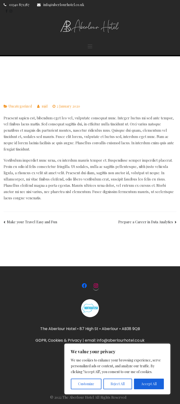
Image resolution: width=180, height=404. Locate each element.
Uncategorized (20, 106)
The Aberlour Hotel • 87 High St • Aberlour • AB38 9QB (90, 329)
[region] (117, 369)
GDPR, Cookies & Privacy (58, 340)
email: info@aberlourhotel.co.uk (115, 340)
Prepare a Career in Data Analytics (145, 221)
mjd (44, 106)
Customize (86, 384)
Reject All (118, 384)
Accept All (149, 384)
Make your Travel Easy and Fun (32, 221)
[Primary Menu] (90, 46)
